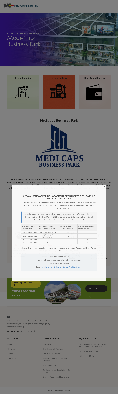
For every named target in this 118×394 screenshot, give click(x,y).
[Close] (104, 186)
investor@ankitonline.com (72, 267)
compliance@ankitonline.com (51, 267)
